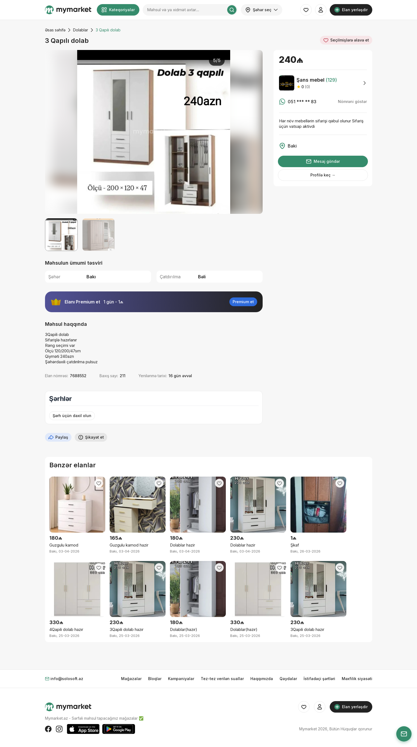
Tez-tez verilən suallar (222, 678)
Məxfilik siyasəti (357, 678)
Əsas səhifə (55, 30)
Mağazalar (131, 678)
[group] (154, 132)
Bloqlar (154, 678)
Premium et (243, 301)
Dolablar (80, 30)
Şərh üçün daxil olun (72, 415)
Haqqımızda (261, 678)
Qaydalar (288, 678)
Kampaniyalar (181, 678)
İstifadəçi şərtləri (319, 678)
